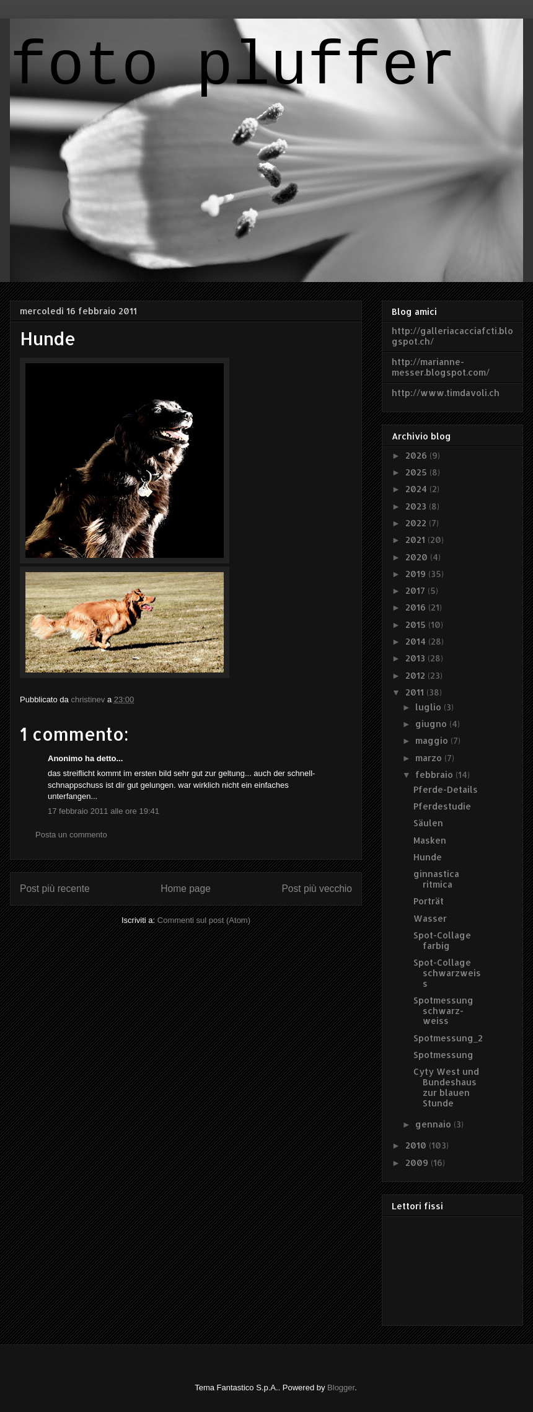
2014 (416, 641)
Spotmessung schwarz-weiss (443, 1010)
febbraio (435, 774)
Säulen (428, 823)
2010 (417, 1145)
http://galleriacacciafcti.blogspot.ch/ (452, 335)
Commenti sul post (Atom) (203, 920)
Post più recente (55, 888)
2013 (416, 658)
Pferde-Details (445, 789)
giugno (432, 723)
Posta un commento (71, 834)
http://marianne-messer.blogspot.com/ (441, 366)
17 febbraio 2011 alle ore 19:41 (103, 811)
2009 (418, 1162)
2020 (417, 557)
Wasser (430, 918)
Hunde (427, 857)
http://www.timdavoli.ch (446, 392)
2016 (416, 607)
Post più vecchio (316, 888)
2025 (417, 472)
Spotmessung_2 (448, 1038)
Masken (429, 840)
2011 (415, 692)
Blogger (341, 1387)
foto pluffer (233, 67)
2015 (416, 624)
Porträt (428, 901)
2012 (416, 675)
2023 (417, 506)
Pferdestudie (442, 806)
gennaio (434, 1124)
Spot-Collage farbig (442, 940)
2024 (417, 488)
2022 (417, 523)
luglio (429, 707)
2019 (416, 573)
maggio (433, 740)
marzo (429, 757)
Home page (186, 888)
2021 (416, 539)
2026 (417, 455)
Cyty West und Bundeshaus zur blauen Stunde (446, 1087)
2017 (416, 590)
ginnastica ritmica (436, 878)
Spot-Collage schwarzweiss (447, 973)
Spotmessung (443, 1054)
